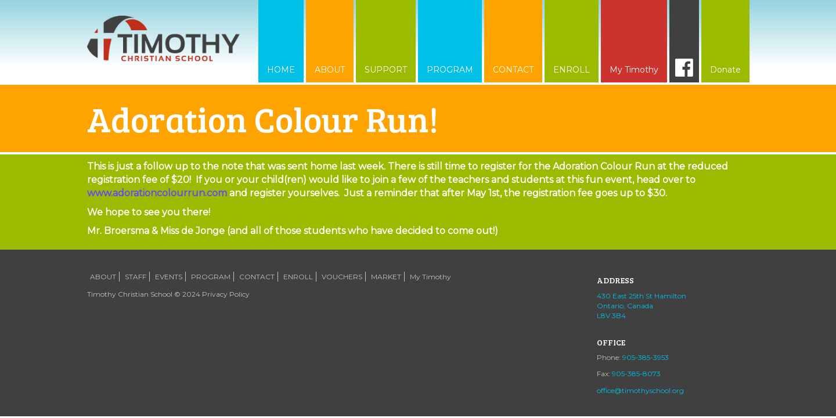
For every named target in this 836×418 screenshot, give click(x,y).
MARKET (386, 276)
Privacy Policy (226, 294)
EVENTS (168, 276)
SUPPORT (386, 69)
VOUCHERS (342, 276)
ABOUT (330, 69)
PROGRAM (450, 69)
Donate (725, 69)
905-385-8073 (636, 373)
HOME (281, 69)
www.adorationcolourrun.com (157, 193)
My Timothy (634, 69)
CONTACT (513, 69)
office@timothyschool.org (640, 390)
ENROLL (571, 69)
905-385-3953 (645, 357)
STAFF (135, 276)
